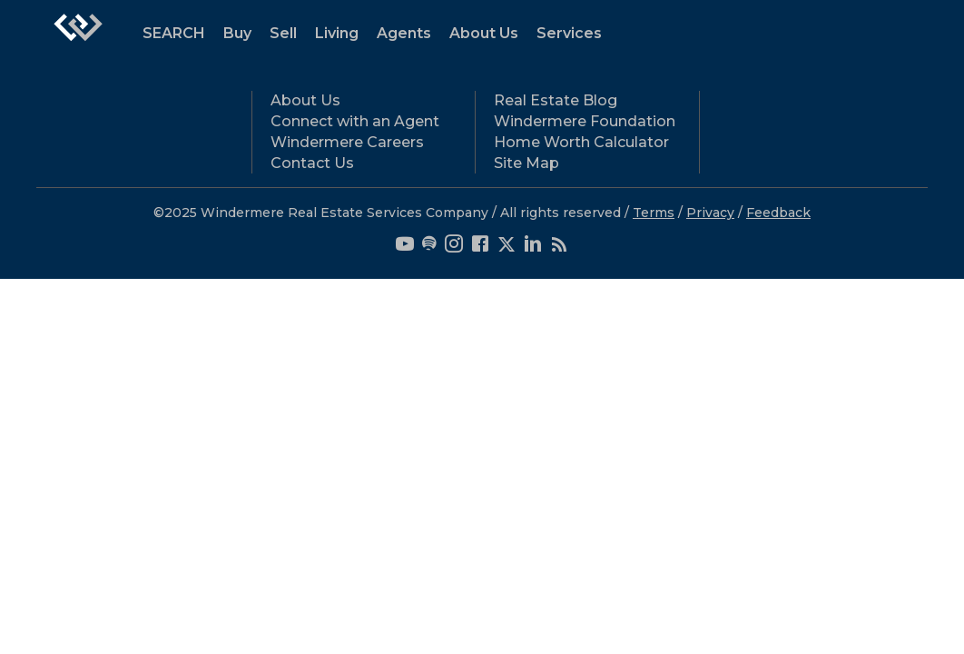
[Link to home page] (78, 36)
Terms (653, 212)
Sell (283, 33)
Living (337, 33)
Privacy (710, 212)
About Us (483, 33)
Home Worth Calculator (581, 142)
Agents (404, 33)
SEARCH (174, 33)
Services (569, 33)
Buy (237, 33)
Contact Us (312, 163)
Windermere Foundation (584, 121)
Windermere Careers (347, 142)
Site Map (526, 163)
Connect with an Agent (355, 121)
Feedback (778, 212)
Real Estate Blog (555, 100)
